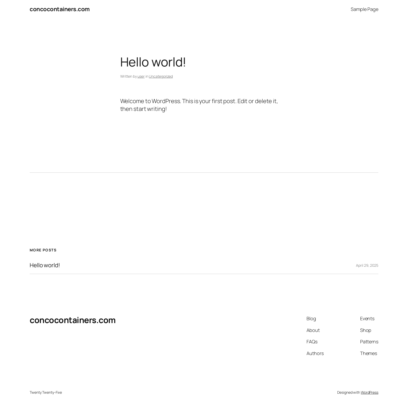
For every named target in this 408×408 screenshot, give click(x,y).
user (141, 76)
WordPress (369, 392)
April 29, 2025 (367, 265)
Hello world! (45, 265)
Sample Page (364, 9)
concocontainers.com (60, 9)
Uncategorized (161, 76)
